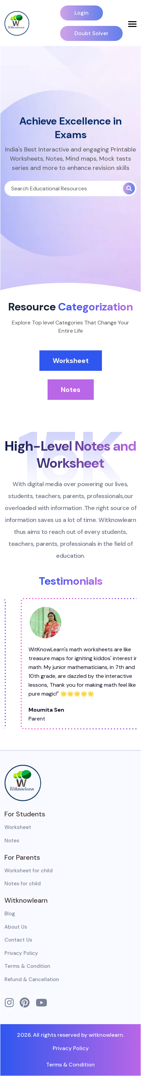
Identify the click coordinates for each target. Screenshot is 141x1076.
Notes (71, 389)
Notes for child (22, 883)
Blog (9, 913)
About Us (15, 927)
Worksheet (71, 360)
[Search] (63, 188)
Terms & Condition (27, 966)
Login (81, 12)
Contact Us (18, 939)
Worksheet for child (28, 870)
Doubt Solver (91, 33)
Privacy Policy (21, 953)
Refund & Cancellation (31, 979)
